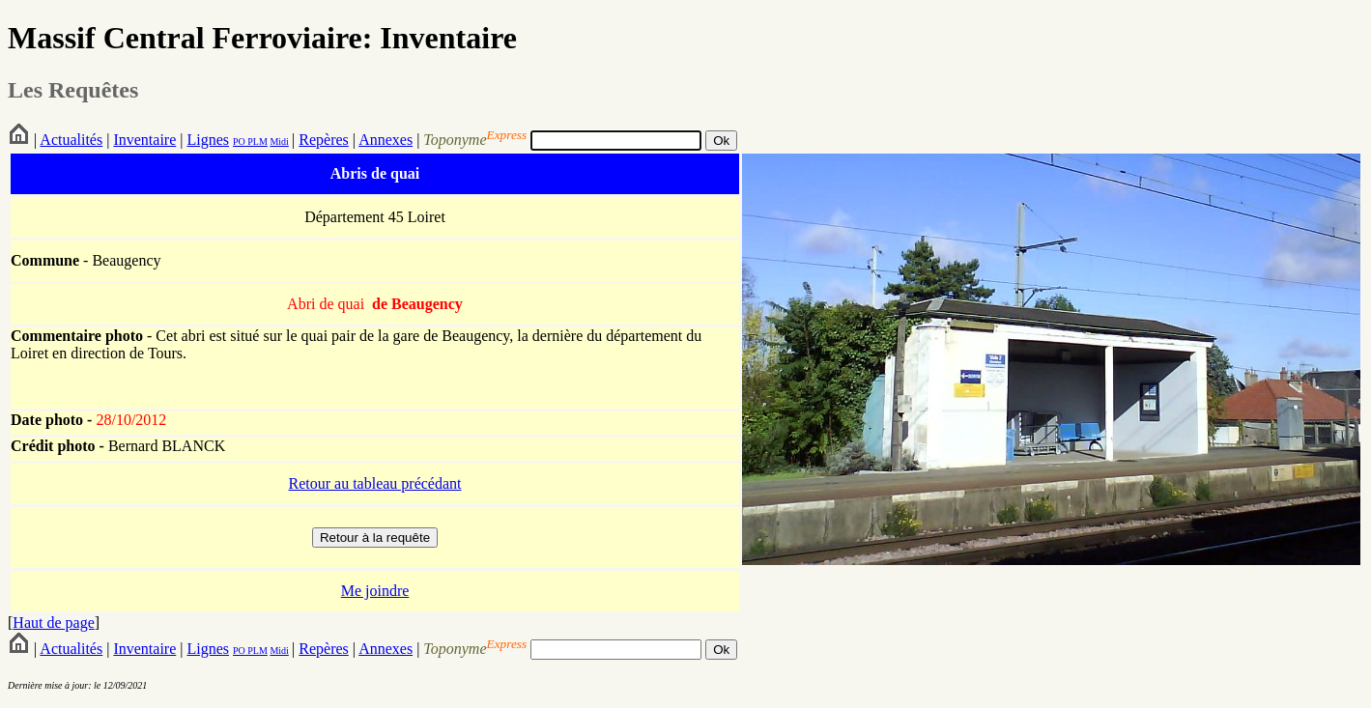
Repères (324, 139)
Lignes (207, 139)
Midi (279, 141)
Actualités (71, 139)
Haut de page (53, 622)
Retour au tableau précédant (374, 483)
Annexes (385, 139)
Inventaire (144, 139)
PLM (256, 141)
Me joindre (375, 590)
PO (239, 141)
